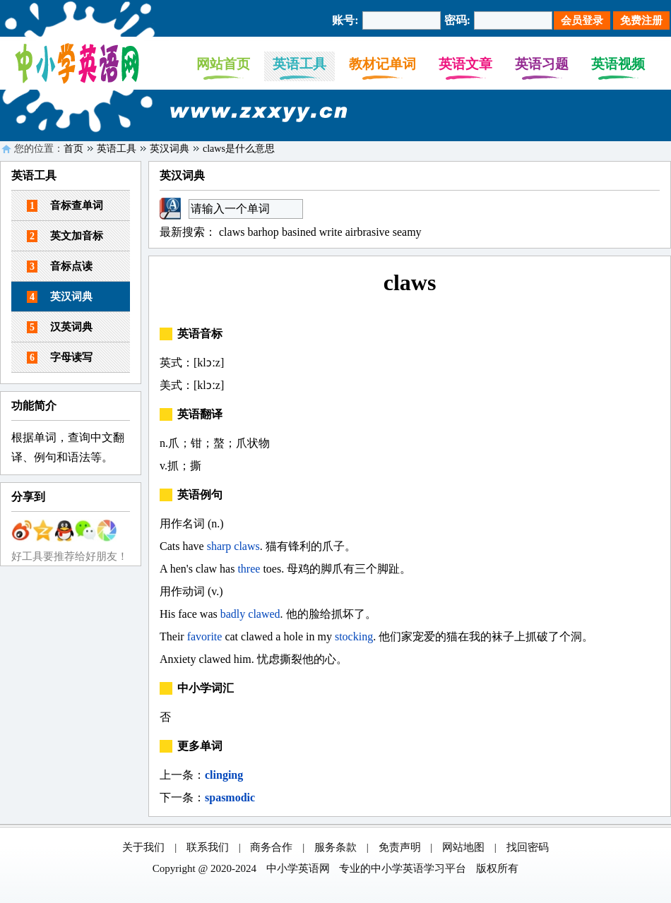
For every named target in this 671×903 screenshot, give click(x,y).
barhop (262, 232)
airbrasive (367, 232)
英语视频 (618, 63)
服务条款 (335, 847)
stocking (354, 636)
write (331, 232)
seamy (407, 232)
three (248, 569)
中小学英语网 (298, 868)
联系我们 (207, 847)
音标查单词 (65, 206)
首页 (73, 148)
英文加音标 (65, 236)
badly (233, 614)
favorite (204, 636)
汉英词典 (60, 327)
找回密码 (527, 847)
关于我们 (143, 847)
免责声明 (400, 847)
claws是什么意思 (239, 148)
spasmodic (230, 797)
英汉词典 (169, 148)
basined (299, 232)
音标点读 (60, 267)
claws (231, 232)
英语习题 (542, 63)
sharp (219, 546)
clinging (224, 775)
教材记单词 (382, 63)
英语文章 (465, 63)
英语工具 (299, 63)
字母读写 (60, 358)
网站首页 (223, 63)
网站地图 (463, 847)
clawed (264, 614)
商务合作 (271, 847)
